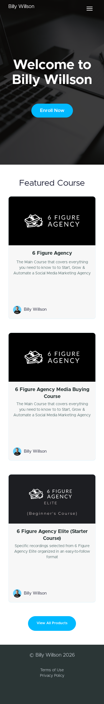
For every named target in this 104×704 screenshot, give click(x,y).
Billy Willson (21, 6)
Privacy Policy (52, 676)
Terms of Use (52, 670)
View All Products (52, 623)
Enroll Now (52, 110)
